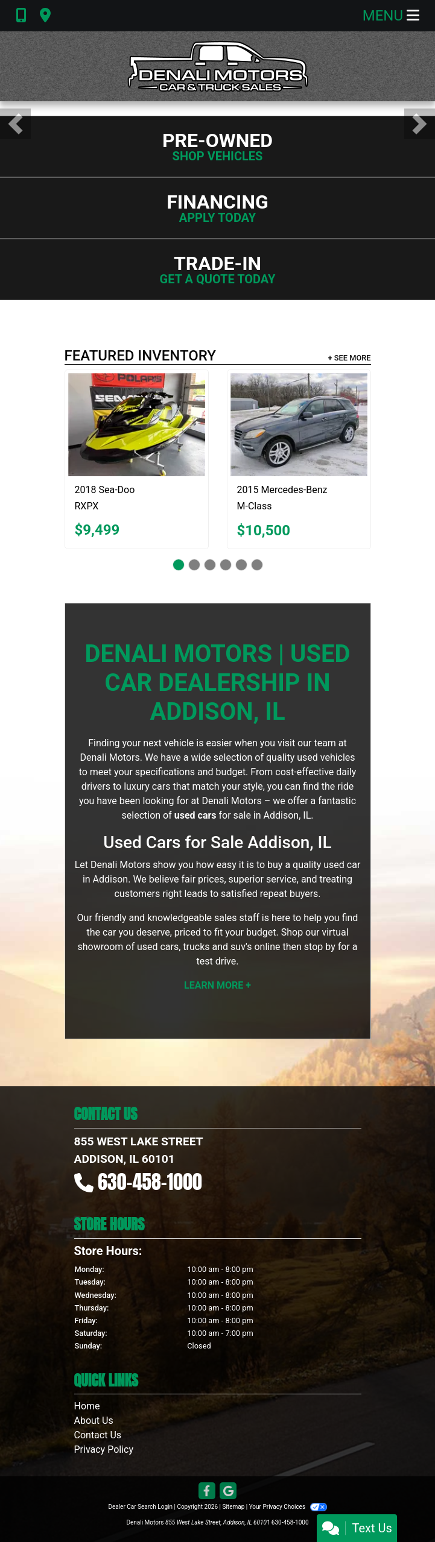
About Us (93, 1420)
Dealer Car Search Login (140, 1506)
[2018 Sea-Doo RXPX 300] (136, 424)
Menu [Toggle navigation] (391, 15)
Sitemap (233, 1506)
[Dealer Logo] (217, 66)
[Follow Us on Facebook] (206, 1491)
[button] (15, 124)
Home (87, 1406)
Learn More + (217, 985)
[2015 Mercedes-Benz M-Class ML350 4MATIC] (298, 424)
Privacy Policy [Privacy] (104, 1449)
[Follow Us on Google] (228, 1491)
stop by (319, 946)
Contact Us (98, 1435)
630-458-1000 (150, 1182)
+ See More (349, 357)
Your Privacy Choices (288, 1506)
